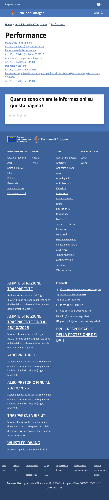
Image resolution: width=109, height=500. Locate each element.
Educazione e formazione (63, 211)
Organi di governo (17, 158)
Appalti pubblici (64, 178)
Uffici (10, 173)
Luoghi (84, 158)
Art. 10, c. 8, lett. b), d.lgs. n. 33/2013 (24, 46)
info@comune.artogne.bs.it (73, 316)
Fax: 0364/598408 (68, 299)
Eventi (84, 163)
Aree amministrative (15, 165)
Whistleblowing (23, 443)
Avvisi (35, 163)
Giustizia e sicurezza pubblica (66, 221)
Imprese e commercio (62, 231)
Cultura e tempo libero (64, 201)
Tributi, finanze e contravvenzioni (65, 257)
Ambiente (61, 163)
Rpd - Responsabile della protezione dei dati (76, 334)
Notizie (35, 158)
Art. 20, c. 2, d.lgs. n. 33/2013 (20, 69)
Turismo (60, 265)
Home (8, 24)
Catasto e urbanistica (62, 190)
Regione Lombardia (14, 4)
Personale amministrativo (15, 185)
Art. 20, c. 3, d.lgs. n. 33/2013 (20, 81)
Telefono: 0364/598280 (71, 294)
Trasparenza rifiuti (26, 415)
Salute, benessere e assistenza (66, 247)
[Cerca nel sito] (102, 13)
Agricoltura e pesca (66, 158)
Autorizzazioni (64, 183)
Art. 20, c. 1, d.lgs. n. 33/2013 (20, 62)
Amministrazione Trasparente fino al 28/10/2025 (27, 321)
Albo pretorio (21, 355)
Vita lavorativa (64, 270)
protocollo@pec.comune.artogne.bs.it (78, 321)
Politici (11, 178)
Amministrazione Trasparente (31, 24)
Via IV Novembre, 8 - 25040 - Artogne (79, 289)
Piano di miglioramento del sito (100, 470)
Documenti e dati (16, 193)
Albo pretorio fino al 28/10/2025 (28, 385)
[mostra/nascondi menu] (5, 12)
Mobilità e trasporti (66, 239)
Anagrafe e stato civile (65, 170)
